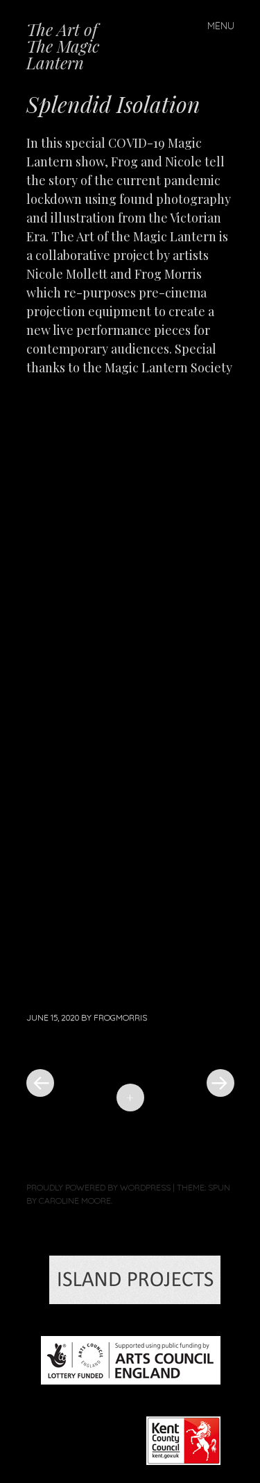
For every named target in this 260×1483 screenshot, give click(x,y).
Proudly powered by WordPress (98, 1187)
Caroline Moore (75, 1200)
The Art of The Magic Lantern (62, 45)
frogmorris (120, 1017)
